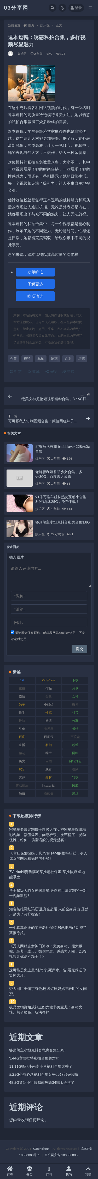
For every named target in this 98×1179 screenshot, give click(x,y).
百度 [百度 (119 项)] (22, 737)
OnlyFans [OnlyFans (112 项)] (48, 680)
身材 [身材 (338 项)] (48, 777)
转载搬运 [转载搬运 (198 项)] (22, 785)
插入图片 (16, 557)
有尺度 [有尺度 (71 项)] (48, 729)
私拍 (40, 358)
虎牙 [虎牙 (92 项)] (22, 769)
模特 (27, 358)
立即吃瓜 (35, 272)
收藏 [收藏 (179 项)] (75, 721)
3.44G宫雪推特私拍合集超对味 (34, 1058)
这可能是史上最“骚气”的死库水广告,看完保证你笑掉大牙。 (47, 972)
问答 (49, 1171)
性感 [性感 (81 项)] (48, 712)
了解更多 (35, 283)
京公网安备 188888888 (61, 1155)
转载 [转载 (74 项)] (75, 777)
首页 (31, 25)
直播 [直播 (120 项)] (22, 745)
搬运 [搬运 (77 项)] (48, 721)
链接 (68, 371)
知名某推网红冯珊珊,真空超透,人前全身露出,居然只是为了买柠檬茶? (49, 911)
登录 (76, 7)
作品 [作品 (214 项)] (48, 688)
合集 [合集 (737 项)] (48, 696)
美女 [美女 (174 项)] (22, 761)
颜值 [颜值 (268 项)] (22, 793)
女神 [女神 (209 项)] (75, 696)
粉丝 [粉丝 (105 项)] (75, 745)
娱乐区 (45, 25)
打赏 (16, 371)
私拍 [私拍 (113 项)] (48, 745)
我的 (68, 1171)
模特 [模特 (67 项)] (75, 729)
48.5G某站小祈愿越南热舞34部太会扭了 (41, 1082)
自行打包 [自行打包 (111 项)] (75, 761)
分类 (29, 1171)
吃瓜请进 (35, 296)
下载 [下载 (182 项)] (75, 680)
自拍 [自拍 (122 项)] (48, 761)
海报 (51, 371)
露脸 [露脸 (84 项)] (75, 785)
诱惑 (54, 358)
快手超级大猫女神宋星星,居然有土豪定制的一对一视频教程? (48, 893)
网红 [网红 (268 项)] (75, 753)
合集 (13, 358)
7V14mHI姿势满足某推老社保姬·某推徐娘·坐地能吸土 (47, 874)
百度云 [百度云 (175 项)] (48, 737)
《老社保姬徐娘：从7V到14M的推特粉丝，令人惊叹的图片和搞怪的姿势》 (48, 856)
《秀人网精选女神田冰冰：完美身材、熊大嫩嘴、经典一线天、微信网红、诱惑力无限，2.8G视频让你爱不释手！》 (48, 951)
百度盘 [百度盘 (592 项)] (75, 737)
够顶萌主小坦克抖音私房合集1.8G (62, 522)
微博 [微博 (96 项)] (75, 704)
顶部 (88, 1171)
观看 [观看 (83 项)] (48, 769)
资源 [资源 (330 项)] (22, 777)
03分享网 (16, 7)
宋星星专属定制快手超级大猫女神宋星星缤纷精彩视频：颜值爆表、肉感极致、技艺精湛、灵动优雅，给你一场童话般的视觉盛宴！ (47, 834)
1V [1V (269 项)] (22, 680)
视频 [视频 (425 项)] (75, 769)
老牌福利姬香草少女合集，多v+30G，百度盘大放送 (58, 474)
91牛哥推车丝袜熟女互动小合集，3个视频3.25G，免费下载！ (62, 499)
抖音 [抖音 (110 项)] (75, 712)
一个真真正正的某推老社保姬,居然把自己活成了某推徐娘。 (48, 930)
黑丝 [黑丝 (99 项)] (75, 793)
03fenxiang (41, 1149)
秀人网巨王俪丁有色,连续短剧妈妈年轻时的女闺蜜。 (48, 991)
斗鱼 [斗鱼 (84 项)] (22, 729)
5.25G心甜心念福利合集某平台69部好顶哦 (43, 1074)
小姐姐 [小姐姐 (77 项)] (48, 704)
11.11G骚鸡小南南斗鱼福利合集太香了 (40, 1066)
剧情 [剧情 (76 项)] (22, 696)
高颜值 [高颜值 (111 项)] (48, 793)
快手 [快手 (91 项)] (22, 712)
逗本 (68, 358)
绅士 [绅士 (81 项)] (48, 753)
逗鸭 (81, 358)
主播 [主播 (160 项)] (22, 688)
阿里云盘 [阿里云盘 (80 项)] (48, 785)
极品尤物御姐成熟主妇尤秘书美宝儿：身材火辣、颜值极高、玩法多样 (45, 1009)
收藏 (33, 371)
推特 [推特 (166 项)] (22, 721)
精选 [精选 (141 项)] (22, 753)
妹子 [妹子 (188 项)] (22, 704)
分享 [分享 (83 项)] (75, 688)
